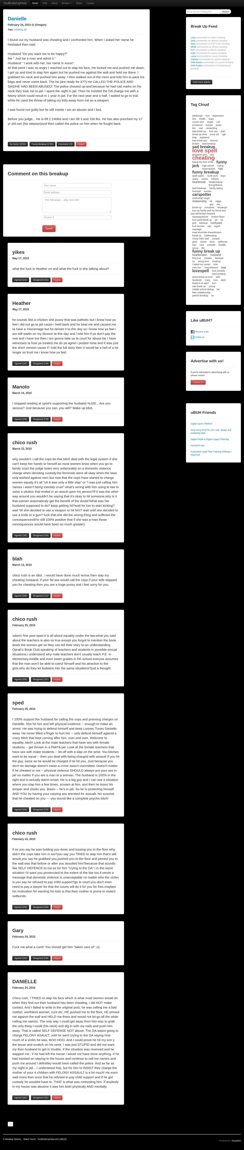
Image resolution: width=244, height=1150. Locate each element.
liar (218, 289)
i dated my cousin (201, 264)
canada (216, 238)
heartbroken (199, 254)
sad (201, 128)
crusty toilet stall (200, 238)
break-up (196, 207)
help (194, 137)
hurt (214, 283)
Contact (90, 3)
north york (212, 175)
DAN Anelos (212, 62)
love (216, 280)
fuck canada (218, 270)
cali (218, 122)
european (209, 207)
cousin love (198, 122)
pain (223, 131)
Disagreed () (41, 280)
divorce (214, 140)
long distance (211, 267)
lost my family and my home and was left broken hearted (208, 212)
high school (208, 165)
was (194, 244)
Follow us (197, 337)
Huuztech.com (197, 445)
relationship (199, 201)
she (194, 118)
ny (193, 261)
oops (211, 118)
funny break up (206, 251)
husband (215, 254)
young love (203, 261)
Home (35, 3)
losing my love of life (202, 162)
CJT (208, 50)
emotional (197, 125)
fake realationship (201, 292)
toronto (207, 191)
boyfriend (204, 137)
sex (218, 204)
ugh (224, 134)
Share (79, 3)
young (212, 286)
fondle (202, 118)
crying (220, 165)
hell (220, 168)
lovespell (200, 271)
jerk (195, 166)
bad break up (199, 131)
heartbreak (199, 182)
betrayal (203, 223)
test (207, 115)
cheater (208, 258)
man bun (196, 267)
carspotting (211, 128)
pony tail (214, 134)
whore (203, 241)
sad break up (199, 286)
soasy (195, 178)
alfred (209, 47)
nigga (218, 201)
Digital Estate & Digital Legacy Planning (210, 439)
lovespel (196, 191)
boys (223, 175)
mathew (210, 59)
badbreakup (210, 235)
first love (196, 258)
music (222, 244)
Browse (67, 3)
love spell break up (202, 219)
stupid (210, 122)
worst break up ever (202, 277)
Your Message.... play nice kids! (76, 205)
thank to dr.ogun (200, 283)
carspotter (201, 194)
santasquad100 (200, 216)
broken (195, 143)
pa (216, 219)
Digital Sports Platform (201, 423)
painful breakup (200, 295)
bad (223, 267)
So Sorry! (18, 144)
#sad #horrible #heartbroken (206, 232)
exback (215, 178)
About (54, 3)
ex (212, 295)
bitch (223, 280)
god (194, 223)
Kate (208, 53)
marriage (196, 229)
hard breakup (219, 273)
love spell (204, 150)
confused (216, 223)
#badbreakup (215, 182)
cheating (203, 158)
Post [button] (45, 3)
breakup (216, 261)
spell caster (198, 175)
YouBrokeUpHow (15, 3)
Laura (209, 56)
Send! (49, 228)
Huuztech (236, 1140)
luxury (195, 248)
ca (222, 219)
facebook (197, 280)
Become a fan (200, 331)
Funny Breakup (42, 144)
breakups (222, 207)
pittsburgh (197, 115)
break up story (199, 134)
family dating (216, 188)
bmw (212, 241)
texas (218, 125)
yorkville (211, 244)
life (203, 248)
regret (217, 226)
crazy (207, 280)
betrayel (219, 258)
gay (211, 204)
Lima (208, 37)
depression (218, 115)
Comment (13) (66, 144)
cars (201, 244)
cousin (205, 178)
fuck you (213, 131)
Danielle (17, 18)
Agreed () (20, 280)
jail (25, 29)
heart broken (208, 168)
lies (194, 128)
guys (194, 241)
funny (221, 162)
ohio (216, 264)
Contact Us (198, 382)
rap (209, 226)
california (222, 241)
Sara (209, 40)
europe (209, 125)
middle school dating (203, 289)
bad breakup (208, 143)
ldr (211, 201)
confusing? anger (201, 198)
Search (225, 11)
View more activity (201, 82)
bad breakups (199, 188)
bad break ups (199, 140)
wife (218, 277)
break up (196, 235)
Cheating (18, 29)
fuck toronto (198, 226)
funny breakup (205, 172)
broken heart (217, 216)
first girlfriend (215, 185)
